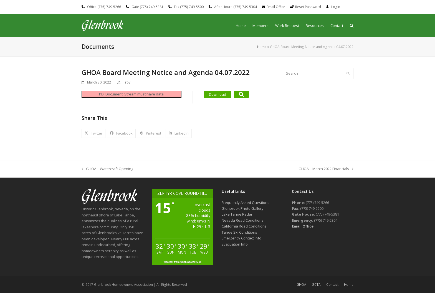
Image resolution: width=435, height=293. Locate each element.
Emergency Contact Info (241, 238)
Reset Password (308, 6)
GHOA (301, 284)
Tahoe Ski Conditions (239, 232)
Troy (126, 82)
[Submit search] (348, 73)
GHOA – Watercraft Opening (107, 169)
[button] (352, 25)
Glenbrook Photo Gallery (243, 208)
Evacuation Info (235, 244)
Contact (332, 284)
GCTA (316, 284)
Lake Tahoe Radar (237, 214)
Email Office (276, 6)
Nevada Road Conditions (243, 220)
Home (262, 46)
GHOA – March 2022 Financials (326, 169)
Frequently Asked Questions (245, 202)
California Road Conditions (244, 226)
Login (335, 6)
